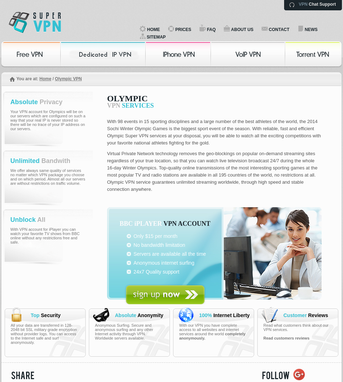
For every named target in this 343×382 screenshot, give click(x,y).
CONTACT (279, 29)
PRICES (183, 29)
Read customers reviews (286, 338)
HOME (153, 29)
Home (45, 78)
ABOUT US (242, 29)
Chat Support (317, 4)
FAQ (211, 29)
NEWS (311, 29)
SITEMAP (156, 37)
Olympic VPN (68, 78)
